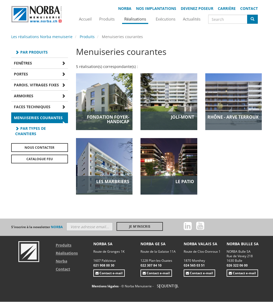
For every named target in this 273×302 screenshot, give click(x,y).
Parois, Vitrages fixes (36, 84)
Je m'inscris (139, 226)
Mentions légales (105, 286)
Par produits (34, 52)
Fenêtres (23, 63)
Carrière (227, 8)
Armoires (23, 95)
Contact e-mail (109, 273)
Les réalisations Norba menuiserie (42, 36)
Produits (87, 36)
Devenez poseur (197, 8)
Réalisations (67, 253)
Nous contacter (39, 147)
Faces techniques (32, 106)
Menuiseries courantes (38, 117)
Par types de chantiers (30, 131)
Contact (249, 8)
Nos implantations (156, 8)
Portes (21, 73)
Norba (124, 8)
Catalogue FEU (39, 159)
